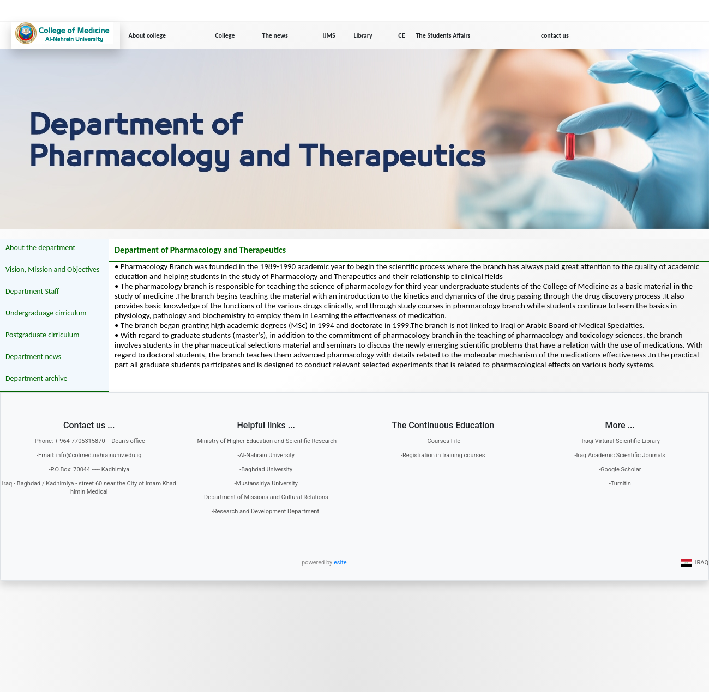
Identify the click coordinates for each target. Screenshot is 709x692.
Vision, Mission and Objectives (52, 269)
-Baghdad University (265, 469)
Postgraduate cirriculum (42, 334)
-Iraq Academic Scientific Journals (619, 455)
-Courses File (443, 441)
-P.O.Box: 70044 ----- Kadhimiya (89, 469)
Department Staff (32, 291)
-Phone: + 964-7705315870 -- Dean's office (89, 441)
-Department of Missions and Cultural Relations (265, 497)
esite (340, 562)
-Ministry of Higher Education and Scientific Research (266, 441)
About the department (40, 247)
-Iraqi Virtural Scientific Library (620, 441)
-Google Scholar (620, 469)
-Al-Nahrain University (266, 455)
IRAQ (694, 562)
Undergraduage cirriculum (45, 313)
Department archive (36, 378)
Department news (33, 356)
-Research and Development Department (266, 511)
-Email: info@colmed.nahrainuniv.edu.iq (89, 455)
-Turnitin (620, 483)
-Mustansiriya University (266, 483)
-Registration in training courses (443, 455)
